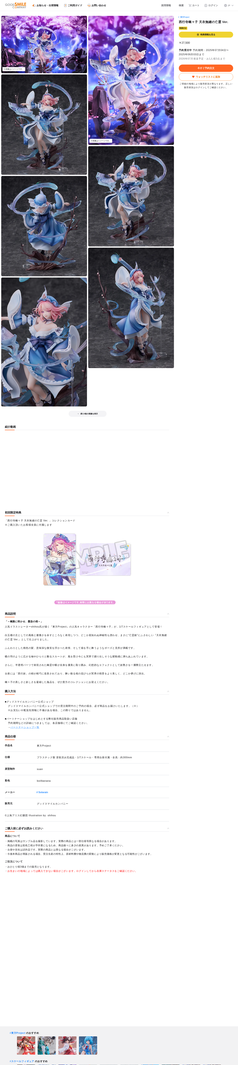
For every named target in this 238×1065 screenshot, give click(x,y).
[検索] (180, 5)
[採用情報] (164, 5)
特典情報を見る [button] (206, 34)
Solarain (43, 792)
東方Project (184, 17)
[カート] (194, 5)
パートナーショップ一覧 (24, 727)
